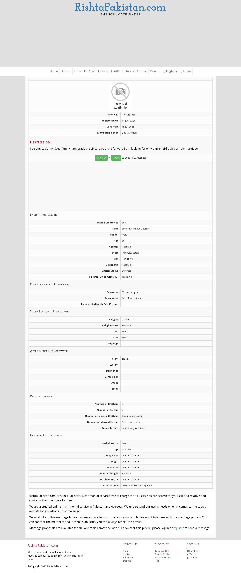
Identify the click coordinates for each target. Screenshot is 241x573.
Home (54, 71)
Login (186, 71)
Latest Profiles (84, 71)
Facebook (193, 551)
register (178, 528)
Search (66, 71)
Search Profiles (163, 554)
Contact (127, 554)
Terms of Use (162, 551)
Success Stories (136, 71)
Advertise (128, 557)
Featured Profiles (110, 71)
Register (170, 71)
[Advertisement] (120, 42)
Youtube (192, 557)
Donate (155, 71)
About (126, 551)
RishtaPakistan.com (120, 7)
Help (157, 560)
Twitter (192, 554)
